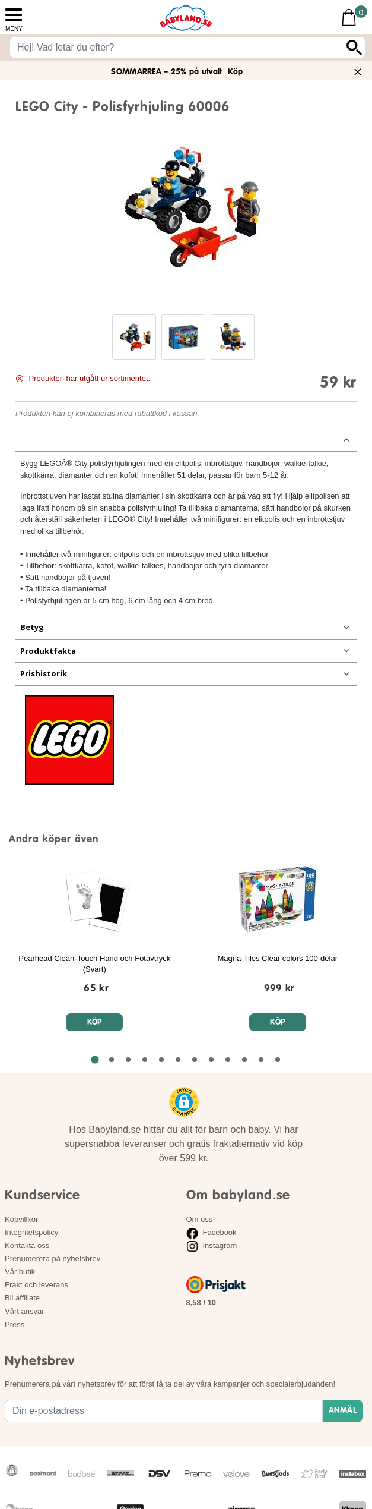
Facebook (211, 1232)
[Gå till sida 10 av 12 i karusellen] (244, 1060)
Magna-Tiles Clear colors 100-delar (277, 958)
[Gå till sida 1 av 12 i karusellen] (94, 1060)
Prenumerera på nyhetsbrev (52, 1258)
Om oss (199, 1219)
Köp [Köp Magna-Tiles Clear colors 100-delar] (277, 1022)
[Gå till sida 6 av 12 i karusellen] (178, 1060)
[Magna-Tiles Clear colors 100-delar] (279, 986)
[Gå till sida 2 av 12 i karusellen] (111, 1060)
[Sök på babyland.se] (177, 47)
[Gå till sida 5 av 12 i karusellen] (161, 1060)
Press (14, 1324)
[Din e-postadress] (164, 1411)
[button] (134, 337)
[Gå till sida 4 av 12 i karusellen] (145, 1060)
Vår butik (20, 1271)
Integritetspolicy (31, 1232)
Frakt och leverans (36, 1284)
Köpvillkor (21, 1219)
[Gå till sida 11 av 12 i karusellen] (261, 1060)
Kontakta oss (27, 1245)
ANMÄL (343, 1410)
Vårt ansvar (24, 1311)
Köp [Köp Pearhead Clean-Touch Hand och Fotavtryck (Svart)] (94, 1022)
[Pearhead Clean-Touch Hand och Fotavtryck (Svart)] (96, 986)
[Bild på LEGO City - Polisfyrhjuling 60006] (186, 207)
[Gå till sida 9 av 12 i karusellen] (228, 1060)
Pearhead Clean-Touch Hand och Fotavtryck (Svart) (94, 964)
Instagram (211, 1245)
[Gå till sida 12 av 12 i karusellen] (278, 1060)
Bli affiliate (22, 1297)
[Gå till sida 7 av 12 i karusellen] (194, 1060)
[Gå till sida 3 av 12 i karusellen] (128, 1060)
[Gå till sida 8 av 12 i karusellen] (211, 1060)
